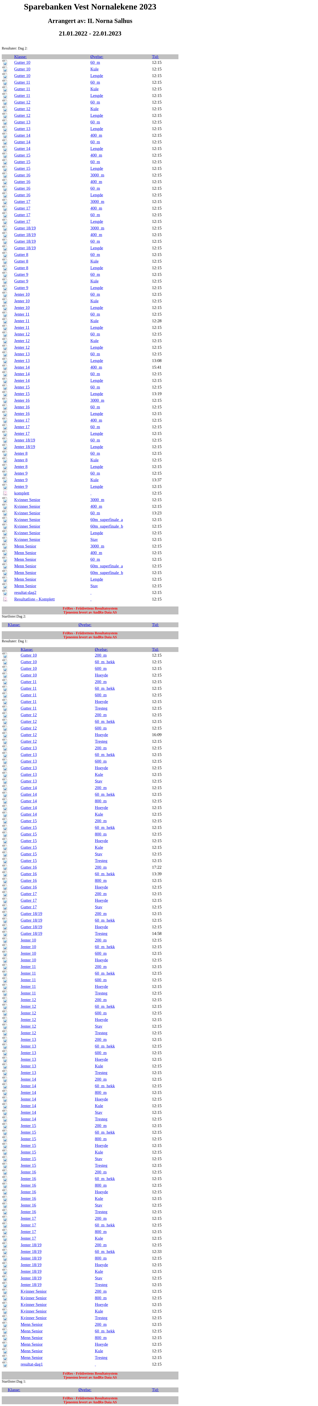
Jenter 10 (22, 294)
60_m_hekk (105, 661)
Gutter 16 (22, 175)
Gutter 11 (22, 82)
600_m (101, 668)
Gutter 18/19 (25, 228)
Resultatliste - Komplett (34, 599)
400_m (96, 135)
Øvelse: (96, 56)
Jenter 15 (22, 387)
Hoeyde (101, 675)
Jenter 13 (22, 354)
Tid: (155, 56)
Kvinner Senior (27, 499)
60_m (95, 62)
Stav (94, 539)
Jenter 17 (22, 420)
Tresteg (101, 708)
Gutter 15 (22, 155)
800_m (101, 801)
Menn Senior (25, 546)
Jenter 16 (22, 400)
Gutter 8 (21, 254)
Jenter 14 (22, 367)
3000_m (97, 175)
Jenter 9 (20, 473)
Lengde (96, 75)
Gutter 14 (22, 135)
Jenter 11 (21, 314)
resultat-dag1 (32, 1364)
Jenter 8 (20, 453)
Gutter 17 (22, 201)
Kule (94, 69)
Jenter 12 (22, 334)
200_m (101, 655)
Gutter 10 (22, 62)
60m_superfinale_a (106, 519)
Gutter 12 (22, 102)
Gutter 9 (21, 274)
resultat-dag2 (25, 592)
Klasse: (20, 56)
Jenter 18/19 (24, 440)
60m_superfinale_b (106, 526)
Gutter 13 (22, 122)
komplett (21, 493)
